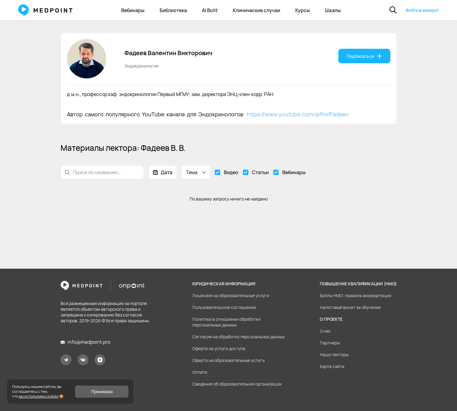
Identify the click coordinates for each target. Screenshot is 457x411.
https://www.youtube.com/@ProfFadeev (298, 114)
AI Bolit (210, 10)
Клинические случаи (256, 10)
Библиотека (173, 10)
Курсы (302, 10)
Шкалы (333, 10)
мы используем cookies (38, 396)
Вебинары (132, 10)
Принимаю (102, 391)
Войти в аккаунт (422, 10)
